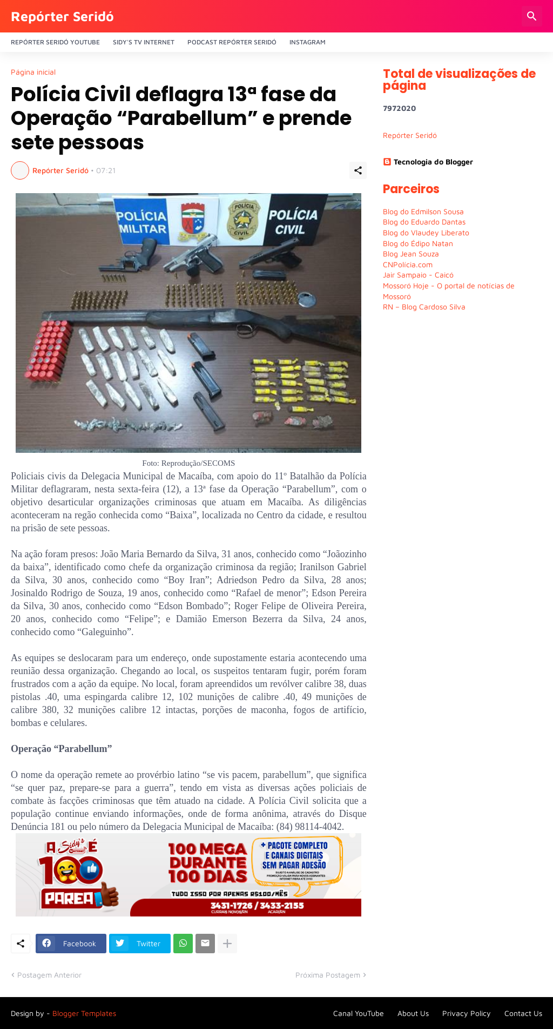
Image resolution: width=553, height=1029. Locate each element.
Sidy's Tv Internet (143, 42)
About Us (413, 1013)
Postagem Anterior (49, 974)
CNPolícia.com (408, 264)
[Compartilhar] (358, 170)
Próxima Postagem (327, 974)
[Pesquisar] (532, 16)
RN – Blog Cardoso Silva (424, 306)
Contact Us (523, 1013)
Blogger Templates (84, 1013)
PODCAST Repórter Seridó (231, 42)
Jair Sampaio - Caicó (418, 274)
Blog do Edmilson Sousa (423, 211)
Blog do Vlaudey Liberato (426, 232)
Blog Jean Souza (411, 253)
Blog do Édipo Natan (418, 243)
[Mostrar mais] (227, 943)
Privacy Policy (466, 1013)
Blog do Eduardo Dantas (424, 221)
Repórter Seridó (62, 16)
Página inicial (33, 72)
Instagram (307, 42)
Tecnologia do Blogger (428, 161)
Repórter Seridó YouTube (55, 42)
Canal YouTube (358, 1013)
